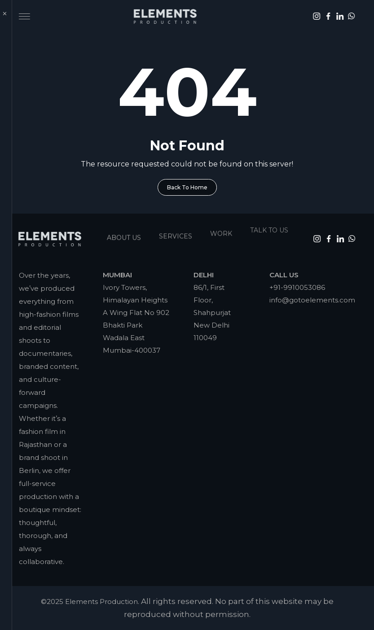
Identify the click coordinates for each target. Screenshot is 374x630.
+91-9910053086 (297, 287)
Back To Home (187, 187)
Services (175, 234)
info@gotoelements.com (312, 300)
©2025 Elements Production (89, 601)
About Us (124, 236)
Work (221, 230)
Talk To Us (269, 225)
